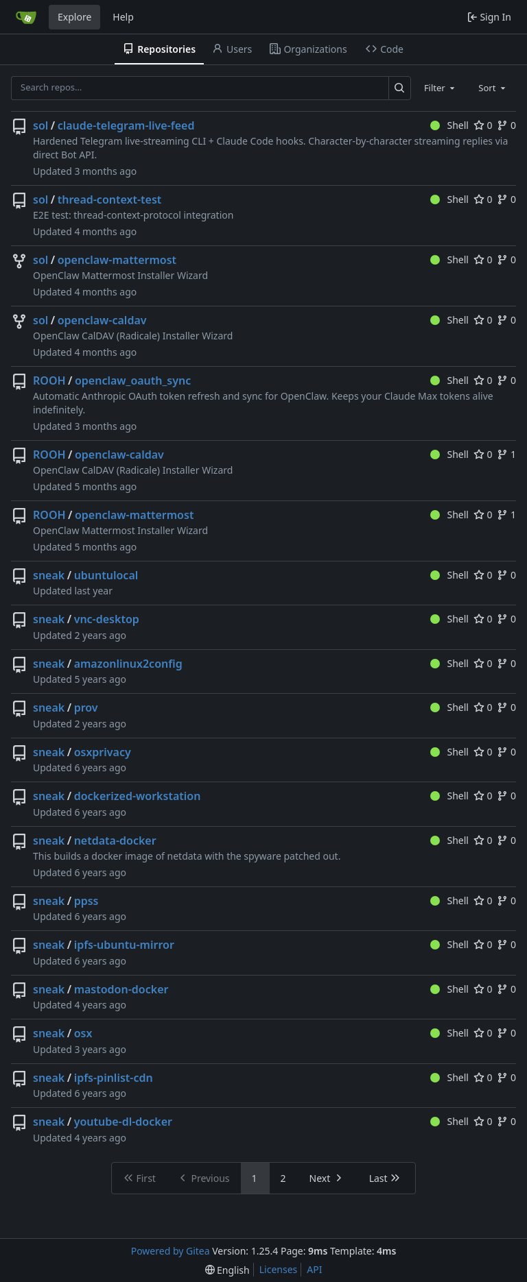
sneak (49, 575)
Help (123, 16)
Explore (74, 16)
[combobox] (440, 88)
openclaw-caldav (102, 320)
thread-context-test (110, 199)
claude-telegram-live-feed (126, 125)
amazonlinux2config (128, 663)
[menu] (227, 1270)
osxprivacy (102, 752)
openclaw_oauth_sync (133, 380)
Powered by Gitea (170, 1250)
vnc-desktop (106, 619)
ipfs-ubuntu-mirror (124, 945)
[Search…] (399, 88)
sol (40, 125)
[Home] (26, 17)
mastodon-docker (121, 989)
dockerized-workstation (137, 796)
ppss (86, 901)
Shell (449, 125)
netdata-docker (115, 840)
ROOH (49, 380)
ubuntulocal (106, 575)
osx (83, 1033)
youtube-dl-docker (123, 1121)
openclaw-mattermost (117, 260)
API (314, 1269)
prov (86, 707)
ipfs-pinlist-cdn (113, 1078)
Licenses (278, 1269)
